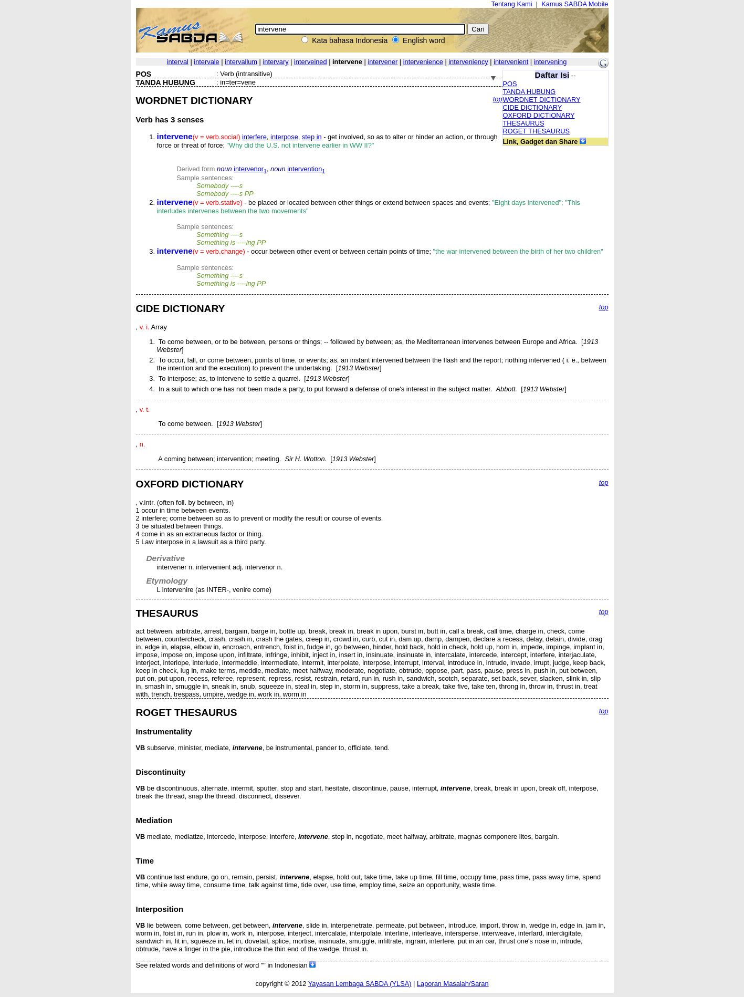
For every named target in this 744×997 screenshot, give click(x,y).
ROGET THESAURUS (536, 131)
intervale (206, 62)
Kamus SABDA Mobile (574, 4)
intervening (550, 62)
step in (312, 137)
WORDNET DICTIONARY (542, 99)
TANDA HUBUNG (529, 92)
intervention (306, 169)
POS (510, 84)
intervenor (250, 169)
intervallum (241, 62)
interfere (254, 137)
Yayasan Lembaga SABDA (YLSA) (360, 984)
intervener (382, 62)
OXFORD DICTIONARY (539, 115)
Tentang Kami (511, 4)
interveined (310, 62)
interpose (284, 137)
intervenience (423, 62)
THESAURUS (523, 123)
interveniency (468, 62)
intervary (275, 62)
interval (177, 62)
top (497, 99)
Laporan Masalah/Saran (453, 984)
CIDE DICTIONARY (532, 107)
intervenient (511, 62)
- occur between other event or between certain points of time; (380, 251)
